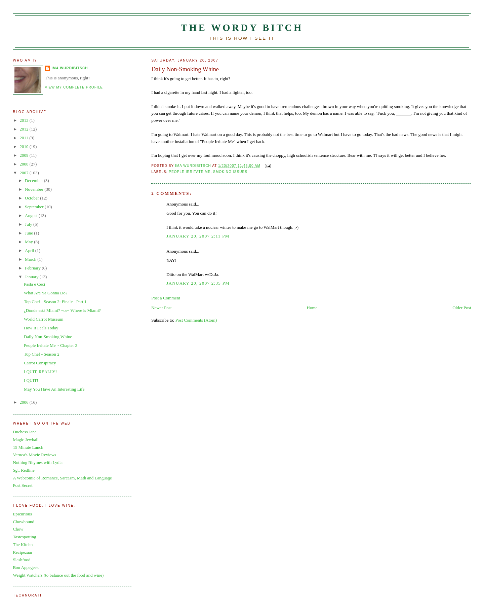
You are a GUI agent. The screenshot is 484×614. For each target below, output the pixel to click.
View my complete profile (74, 87)
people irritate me (189, 172)
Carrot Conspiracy (40, 362)
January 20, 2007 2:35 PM (198, 283)
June (29, 233)
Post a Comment (165, 297)
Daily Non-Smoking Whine (48, 336)
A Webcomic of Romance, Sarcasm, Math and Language (62, 477)
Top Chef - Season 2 (41, 354)
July (29, 224)
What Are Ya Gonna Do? (46, 292)
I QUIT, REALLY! (40, 371)
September (35, 206)
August (32, 215)
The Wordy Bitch (242, 28)
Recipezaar (22, 552)
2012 (24, 129)
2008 (24, 164)
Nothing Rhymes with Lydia (38, 462)
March (31, 259)
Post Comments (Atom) (196, 320)
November (34, 189)
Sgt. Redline (23, 470)
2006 (24, 402)
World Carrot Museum (43, 319)
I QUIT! (31, 380)
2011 (24, 137)
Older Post (461, 307)
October (32, 198)
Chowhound (23, 521)
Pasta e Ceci (34, 284)
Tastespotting (24, 536)
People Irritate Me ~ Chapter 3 (50, 345)
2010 (24, 146)
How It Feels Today (41, 327)
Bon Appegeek (26, 567)
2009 (24, 155)
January (32, 276)
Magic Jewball (25, 439)
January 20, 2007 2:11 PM (197, 236)
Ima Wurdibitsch (69, 68)
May (29, 241)
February (33, 267)
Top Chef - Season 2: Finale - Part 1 (55, 301)
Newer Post (161, 307)
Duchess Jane (24, 431)
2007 (24, 172)
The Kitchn (23, 544)
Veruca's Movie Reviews (34, 454)
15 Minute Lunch (28, 447)
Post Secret (22, 485)
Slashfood (21, 559)
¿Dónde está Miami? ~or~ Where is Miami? (62, 310)
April (30, 250)
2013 (24, 120)
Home (312, 307)
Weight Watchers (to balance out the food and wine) (58, 575)
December (34, 180)
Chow (18, 529)
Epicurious (22, 513)
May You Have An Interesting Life (54, 389)
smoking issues (230, 172)
